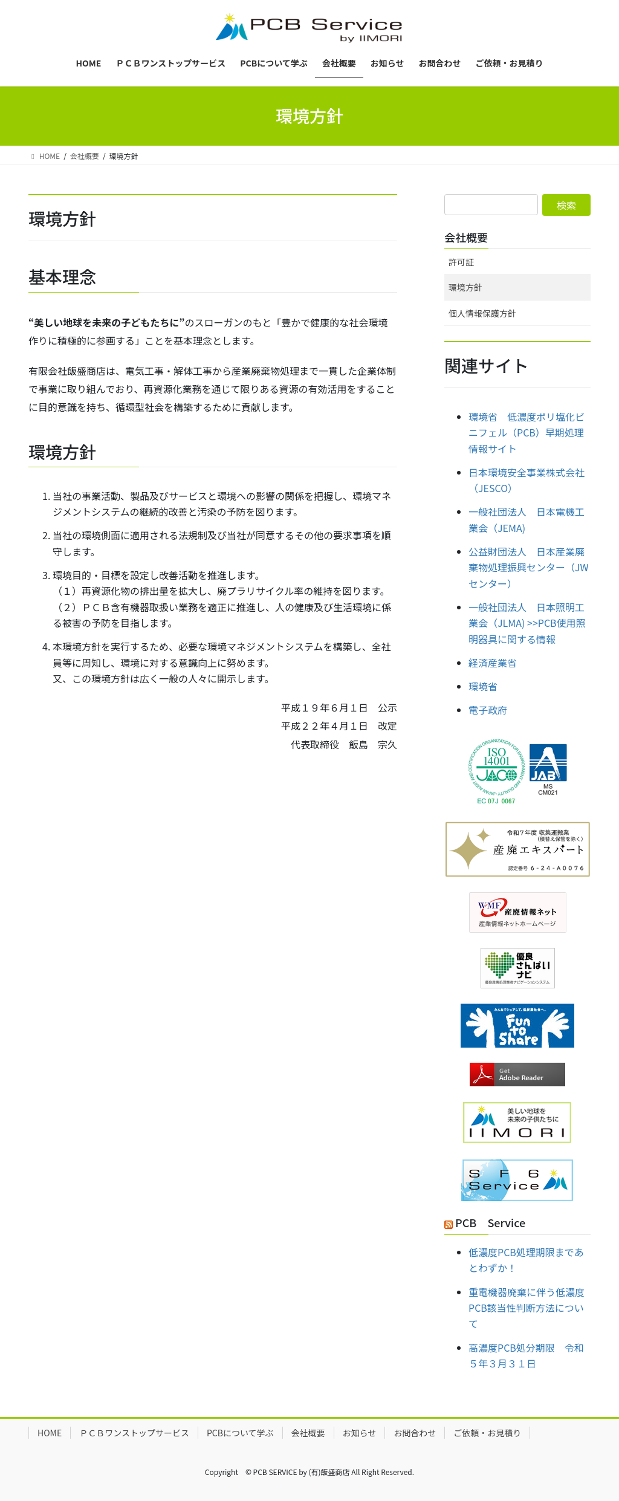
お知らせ (360, 1433)
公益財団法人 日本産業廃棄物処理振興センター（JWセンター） (528, 567)
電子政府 (487, 709)
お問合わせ (415, 1433)
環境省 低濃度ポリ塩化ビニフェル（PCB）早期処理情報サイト (526, 432)
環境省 (482, 686)
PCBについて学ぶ (240, 1433)
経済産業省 (492, 662)
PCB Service (490, 1222)
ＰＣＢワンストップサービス (134, 1433)
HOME (49, 1433)
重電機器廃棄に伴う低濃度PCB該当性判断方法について (526, 1308)
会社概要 (466, 237)
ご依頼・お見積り (487, 1433)
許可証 (461, 262)
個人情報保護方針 (482, 313)
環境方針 (465, 287)
